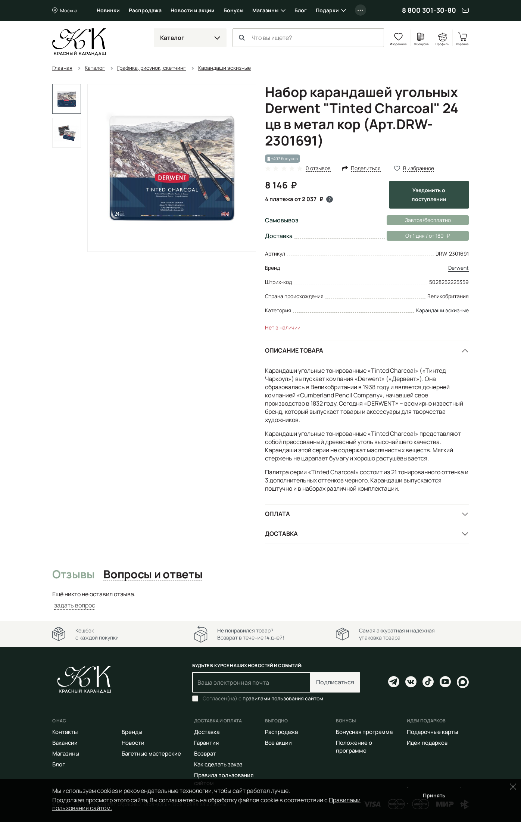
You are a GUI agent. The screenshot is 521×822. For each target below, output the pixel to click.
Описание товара (294, 350)
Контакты (65, 732)
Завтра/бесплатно (428, 220)
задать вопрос (74, 605)
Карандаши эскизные (442, 310)
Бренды (132, 732)
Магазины (265, 10)
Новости (133, 743)
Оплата (277, 514)
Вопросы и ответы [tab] (152, 574)
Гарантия (206, 743)
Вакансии (65, 743)
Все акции (278, 743)
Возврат (205, 753)
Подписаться (335, 682)
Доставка (281, 533)
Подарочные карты (432, 732)
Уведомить (429, 195)
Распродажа (145, 10)
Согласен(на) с (263, 698)
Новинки (108, 10)
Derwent (458, 267)
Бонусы (233, 10)
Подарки (327, 10)
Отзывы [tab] (73, 574)
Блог (300, 10)
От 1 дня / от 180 (418, 236)
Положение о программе (354, 746)
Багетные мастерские (151, 753)
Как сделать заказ (218, 764)
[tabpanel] (260, 600)
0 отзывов (318, 168)
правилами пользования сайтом (283, 698)
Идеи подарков (427, 743)
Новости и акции (193, 10)
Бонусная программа (364, 732)
